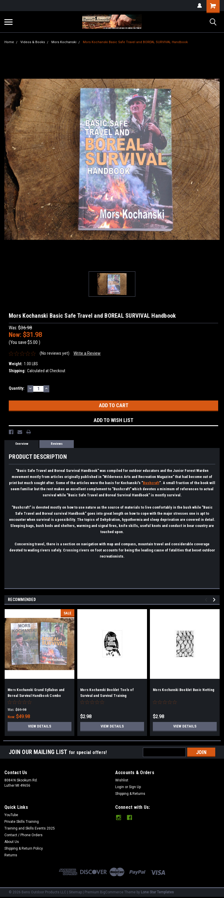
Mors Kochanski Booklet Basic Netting (183, 690)
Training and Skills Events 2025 (29, 828)
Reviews (57, 444)
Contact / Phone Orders (23, 835)
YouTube (11, 815)
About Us (11, 842)
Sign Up (135, 787)
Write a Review (87, 353)
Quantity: (16, 388)
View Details (40, 726)
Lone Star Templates (157, 892)
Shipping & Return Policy (23, 848)
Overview (21, 444)
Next (215, 600)
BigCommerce (111, 892)
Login (119, 787)
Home (9, 42)
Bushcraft (151, 483)
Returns (10, 855)
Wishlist (121, 780)
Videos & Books (32, 42)
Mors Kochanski (63, 42)
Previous (207, 600)
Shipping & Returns (130, 794)
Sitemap (75, 892)
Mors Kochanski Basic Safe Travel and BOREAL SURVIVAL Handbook (135, 42)
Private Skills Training (21, 822)
